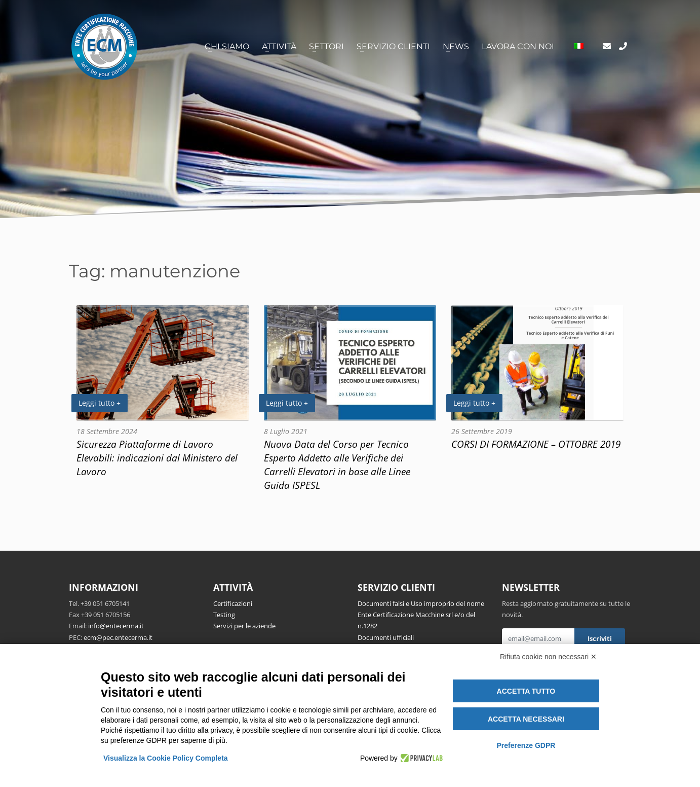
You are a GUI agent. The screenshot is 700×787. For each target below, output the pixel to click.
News (456, 46)
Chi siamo (227, 46)
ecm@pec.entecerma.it (118, 637)
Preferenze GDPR (525, 745)
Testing (224, 614)
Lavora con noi (518, 46)
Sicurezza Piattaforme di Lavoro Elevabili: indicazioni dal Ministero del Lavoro (157, 457)
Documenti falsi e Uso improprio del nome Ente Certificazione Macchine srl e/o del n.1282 (421, 615)
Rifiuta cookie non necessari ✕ (548, 657)
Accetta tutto (526, 691)
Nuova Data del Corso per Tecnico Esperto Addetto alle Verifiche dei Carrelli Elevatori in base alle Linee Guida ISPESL (337, 464)
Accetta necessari (526, 719)
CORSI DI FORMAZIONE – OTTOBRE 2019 (535, 444)
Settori (326, 46)
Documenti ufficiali (386, 637)
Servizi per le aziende (244, 625)
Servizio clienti (393, 46)
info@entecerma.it (116, 625)
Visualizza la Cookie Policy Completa (165, 758)
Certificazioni (232, 603)
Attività (279, 46)
